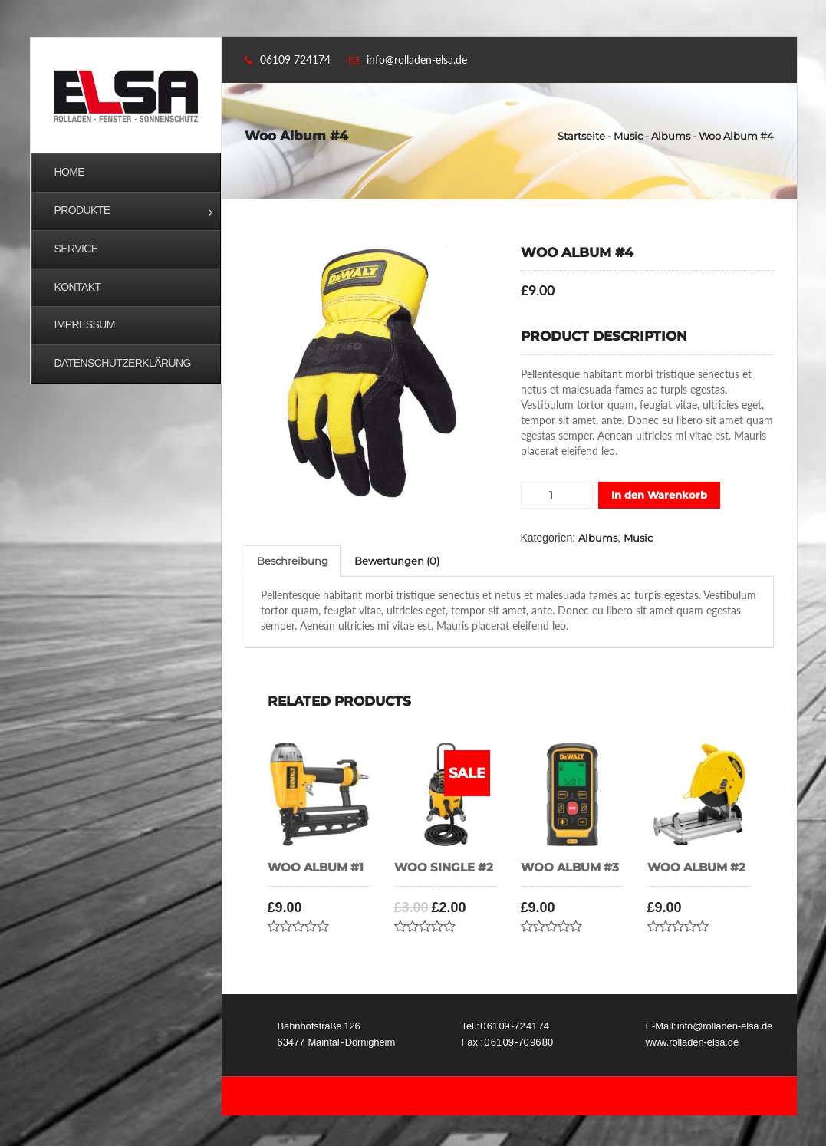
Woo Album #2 (696, 867)
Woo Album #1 (316, 867)
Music (628, 136)
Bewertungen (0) (396, 561)
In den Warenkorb (659, 495)
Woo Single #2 (443, 867)
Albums (670, 136)
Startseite (581, 136)
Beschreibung (292, 561)
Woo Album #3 (570, 867)
